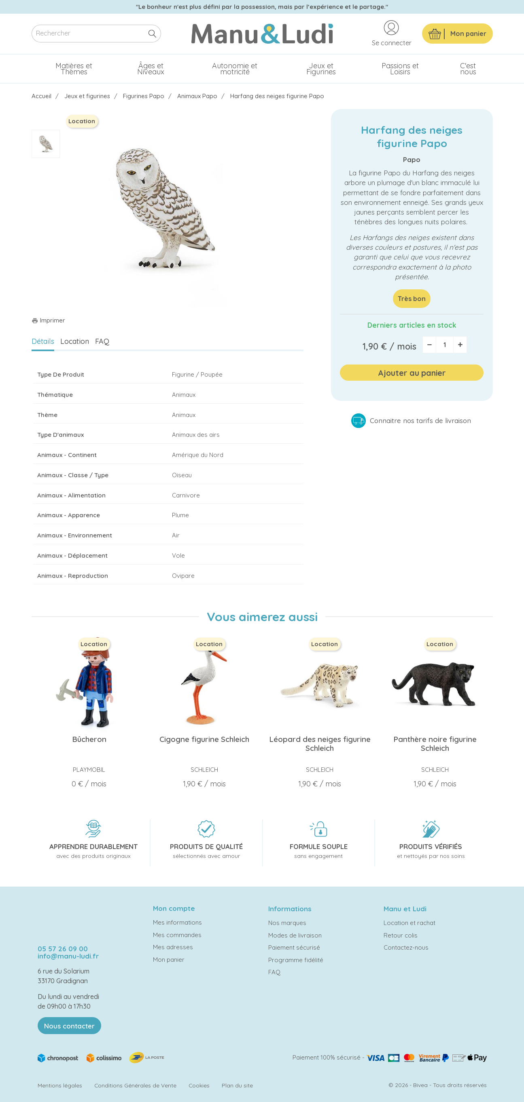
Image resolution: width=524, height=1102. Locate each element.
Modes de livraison (295, 935)
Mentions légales (60, 1085)
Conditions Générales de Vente (135, 1085)
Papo (411, 159)
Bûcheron (89, 739)
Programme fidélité (295, 960)
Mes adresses (173, 947)
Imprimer (49, 320)
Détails (43, 341)
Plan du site (237, 1085)
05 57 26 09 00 (63, 948)
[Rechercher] (96, 34)
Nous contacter (69, 1026)
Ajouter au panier (412, 373)
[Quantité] (444, 345)
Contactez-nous (406, 947)
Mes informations (177, 922)
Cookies (199, 1085)
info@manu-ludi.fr (68, 956)
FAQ (102, 341)
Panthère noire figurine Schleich (435, 743)
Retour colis (401, 935)
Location (74, 341)
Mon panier (169, 959)
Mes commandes (177, 935)
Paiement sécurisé (294, 947)
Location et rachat (409, 923)
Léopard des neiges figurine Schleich (320, 743)
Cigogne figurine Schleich (204, 739)
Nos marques (287, 923)
